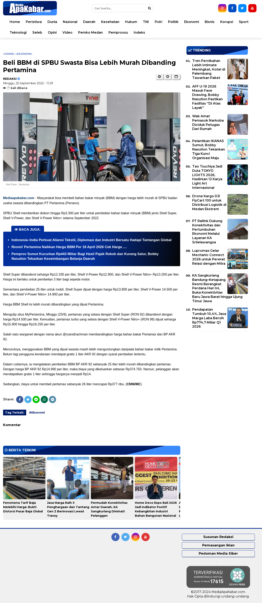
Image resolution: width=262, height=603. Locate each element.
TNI (146, 22)
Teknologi (18, 32)
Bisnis (210, 22)
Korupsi (226, 22)
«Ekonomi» (24, 53)
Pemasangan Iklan (218, 545)
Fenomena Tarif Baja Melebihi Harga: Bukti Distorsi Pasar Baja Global (23, 507)
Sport (243, 22)
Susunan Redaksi (218, 537)
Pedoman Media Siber (218, 553)
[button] (176, 77)
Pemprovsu (118, 32)
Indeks (139, 32)
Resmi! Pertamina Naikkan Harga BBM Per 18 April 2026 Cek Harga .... (69, 247)
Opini (52, 32)
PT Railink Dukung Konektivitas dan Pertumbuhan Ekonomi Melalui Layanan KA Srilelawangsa (207, 231)
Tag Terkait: (14, 412)
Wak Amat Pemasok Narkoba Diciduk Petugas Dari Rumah (208, 122)
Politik (173, 22)
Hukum (131, 22)
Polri (158, 22)
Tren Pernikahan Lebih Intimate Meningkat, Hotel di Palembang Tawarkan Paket (208, 69)
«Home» (9, 53)
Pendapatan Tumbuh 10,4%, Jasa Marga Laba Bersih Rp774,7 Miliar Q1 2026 (209, 318)
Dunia (52, 22)
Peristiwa (34, 22)
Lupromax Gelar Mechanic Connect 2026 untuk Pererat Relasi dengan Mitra (208, 257)
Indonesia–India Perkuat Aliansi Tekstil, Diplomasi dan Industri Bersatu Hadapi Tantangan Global (91, 240)
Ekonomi (191, 22)
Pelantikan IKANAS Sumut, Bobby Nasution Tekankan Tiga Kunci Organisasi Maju (208, 149)
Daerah (89, 22)
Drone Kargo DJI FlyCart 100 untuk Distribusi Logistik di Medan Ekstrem (209, 202)
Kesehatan (110, 22)
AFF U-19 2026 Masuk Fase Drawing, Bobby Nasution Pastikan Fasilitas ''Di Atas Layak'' (207, 97)
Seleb (37, 32)
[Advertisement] (217, 363)
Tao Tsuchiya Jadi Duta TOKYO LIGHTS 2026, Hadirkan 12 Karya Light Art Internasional (207, 177)
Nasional (70, 22)
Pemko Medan (90, 32)
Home (15, 22)
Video (67, 32)
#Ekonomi (37, 412)
